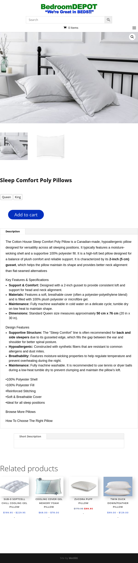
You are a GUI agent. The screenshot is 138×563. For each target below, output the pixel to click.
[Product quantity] (2, 216)
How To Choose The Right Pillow (29, 421)
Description (13, 231)
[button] (132, 37)
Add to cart (26, 214)
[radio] (6, 197)
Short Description (30, 436)
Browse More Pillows (21, 412)
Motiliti (73, 558)
